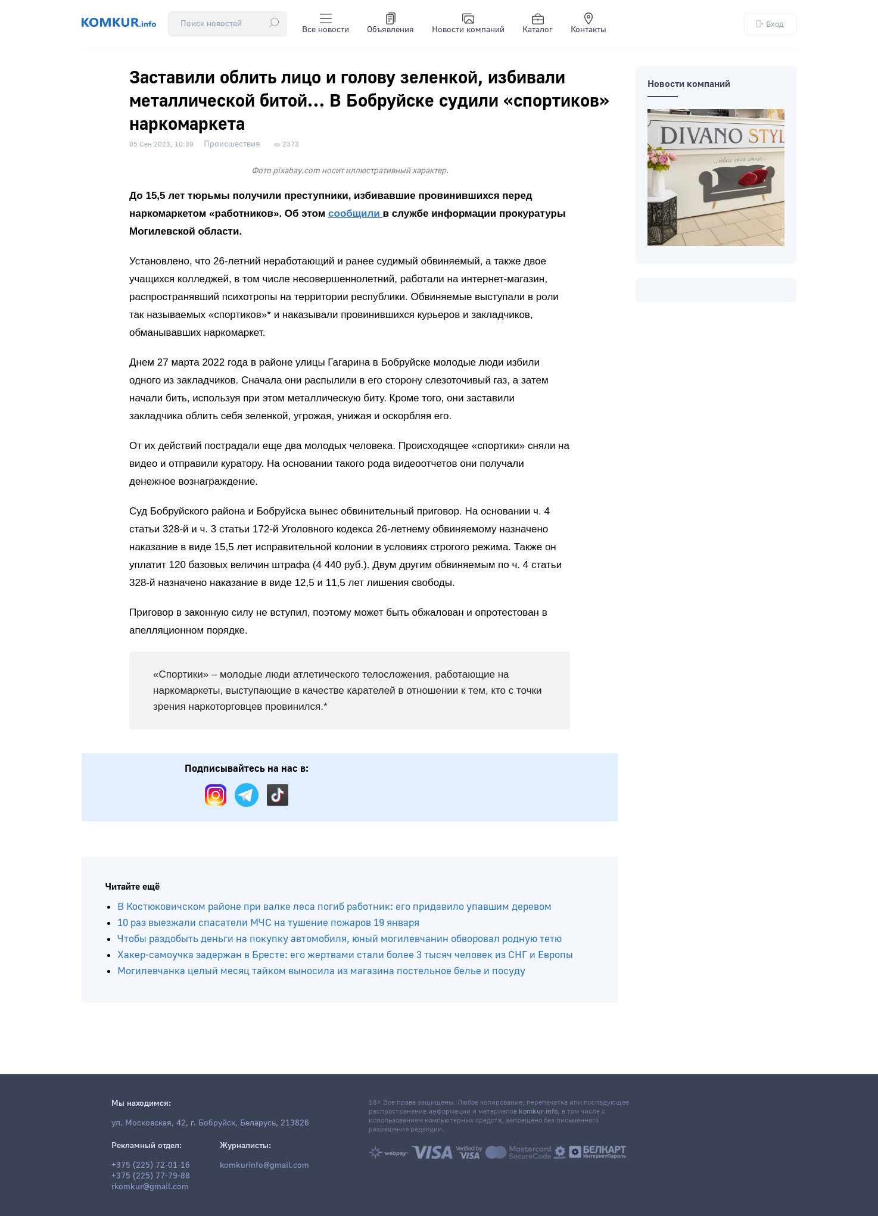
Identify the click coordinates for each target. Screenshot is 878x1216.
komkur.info (538, 1111)
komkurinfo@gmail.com (264, 1165)
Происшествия (232, 144)
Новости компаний (468, 24)
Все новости (325, 24)
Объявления (390, 24)
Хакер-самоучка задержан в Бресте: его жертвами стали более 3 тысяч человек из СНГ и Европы (345, 955)
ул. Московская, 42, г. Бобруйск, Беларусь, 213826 (210, 1123)
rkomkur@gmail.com (150, 1186)
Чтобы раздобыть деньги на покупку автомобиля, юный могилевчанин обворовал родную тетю (339, 939)
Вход (770, 24)
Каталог (537, 24)
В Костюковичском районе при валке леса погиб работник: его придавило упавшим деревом (334, 906)
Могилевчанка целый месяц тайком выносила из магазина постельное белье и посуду (321, 971)
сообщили (355, 213)
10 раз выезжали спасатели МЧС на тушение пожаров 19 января (268, 922)
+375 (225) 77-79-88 (150, 1176)
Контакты (588, 24)
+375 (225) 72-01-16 (150, 1165)
